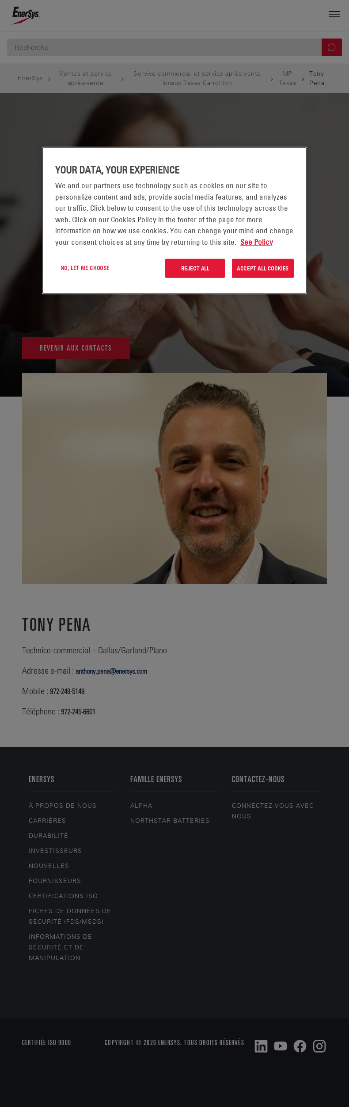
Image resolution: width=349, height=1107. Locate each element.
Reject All (195, 268)
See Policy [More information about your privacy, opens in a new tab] (256, 241)
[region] (174, 220)
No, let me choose (85, 267)
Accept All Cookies (263, 268)
